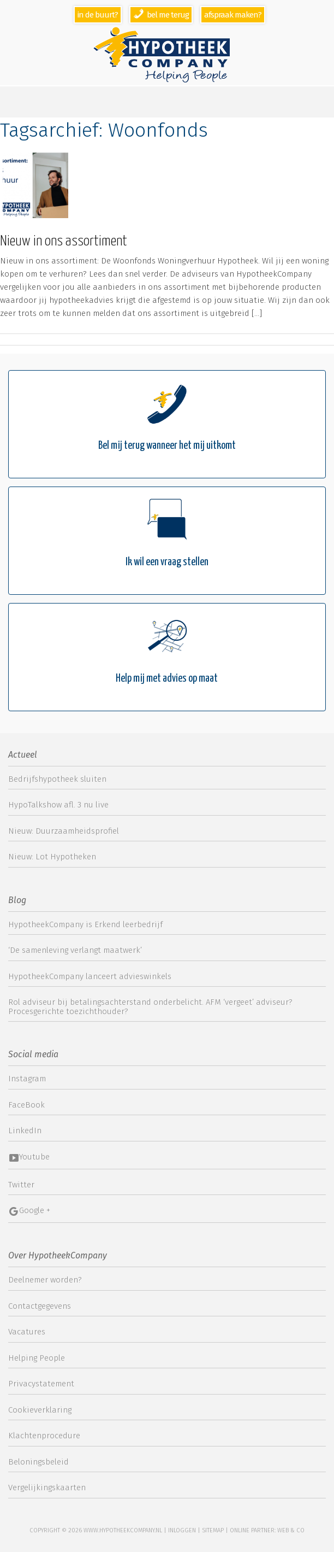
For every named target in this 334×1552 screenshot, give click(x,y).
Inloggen (182, 1530)
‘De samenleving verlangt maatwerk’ (75, 950)
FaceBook (26, 1105)
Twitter (21, 1185)
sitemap (213, 1530)
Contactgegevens (39, 1306)
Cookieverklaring (39, 1410)
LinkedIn (24, 1130)
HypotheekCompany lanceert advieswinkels (89, 976)
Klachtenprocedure (44, 1435)
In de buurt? (97, 15)
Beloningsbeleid (38, 1462)
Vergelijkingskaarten (47, 1487)
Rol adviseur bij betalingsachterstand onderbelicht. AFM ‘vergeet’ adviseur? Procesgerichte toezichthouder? (150, 1006)
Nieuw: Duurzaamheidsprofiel (63, 831)
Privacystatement (41, 1384)
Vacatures (26, 1332)
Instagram (27, 1079)
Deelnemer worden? (45, 1280)
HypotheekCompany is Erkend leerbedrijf (85, 924)
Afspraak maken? (232, 15)
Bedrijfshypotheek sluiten (57, 779)
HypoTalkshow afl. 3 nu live (58, 805)
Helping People (36, 1358)
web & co (291, 1530)
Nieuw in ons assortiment (63, 241)
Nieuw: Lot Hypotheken (52, 857)
